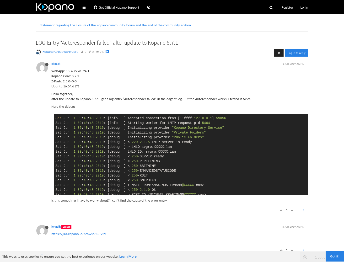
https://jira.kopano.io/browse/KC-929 (78, 234)
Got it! (334, 256)
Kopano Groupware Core (60, 51)
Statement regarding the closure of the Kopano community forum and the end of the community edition (115, 25)
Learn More (128, 256)
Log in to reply (297, 53)
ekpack (55, 63)
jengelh (56, 226)
